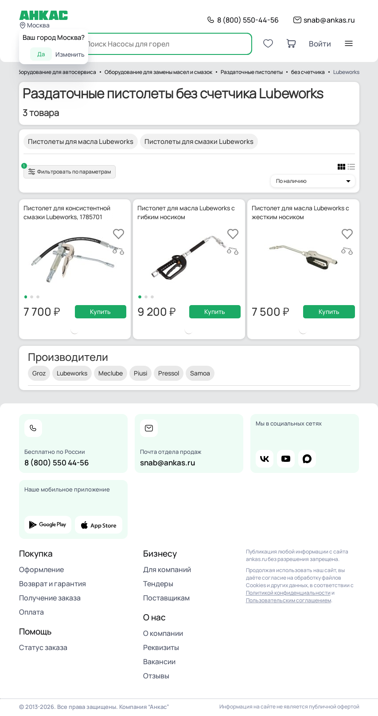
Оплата (31, 612)
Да (41, 54)
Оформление (41, 569)
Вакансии (159, 661)
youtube (286, 459)
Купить (100, 311)
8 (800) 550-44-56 (248, 20)
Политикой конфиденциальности (288, 592)
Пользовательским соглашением (288, 600)
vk (264, 459)
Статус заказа (43, 647)
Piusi (140, 373)
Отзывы (156, 676)
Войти (320, 44)
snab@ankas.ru (329, 20)
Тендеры (158, 583)
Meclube (110, 373)
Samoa (200, 373)
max (307, 459)
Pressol (168, 373)
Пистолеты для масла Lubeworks (80, 141)
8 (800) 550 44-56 (56, 462)
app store (98, 525)
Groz (39, 373)
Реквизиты (161, 647)
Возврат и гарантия (52, 583)
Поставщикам (166, 598)
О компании (163, 633)
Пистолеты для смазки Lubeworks (198, 141)
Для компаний (167, 569)
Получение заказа (50, 598)
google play (48, 525)
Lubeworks (72, 373)
